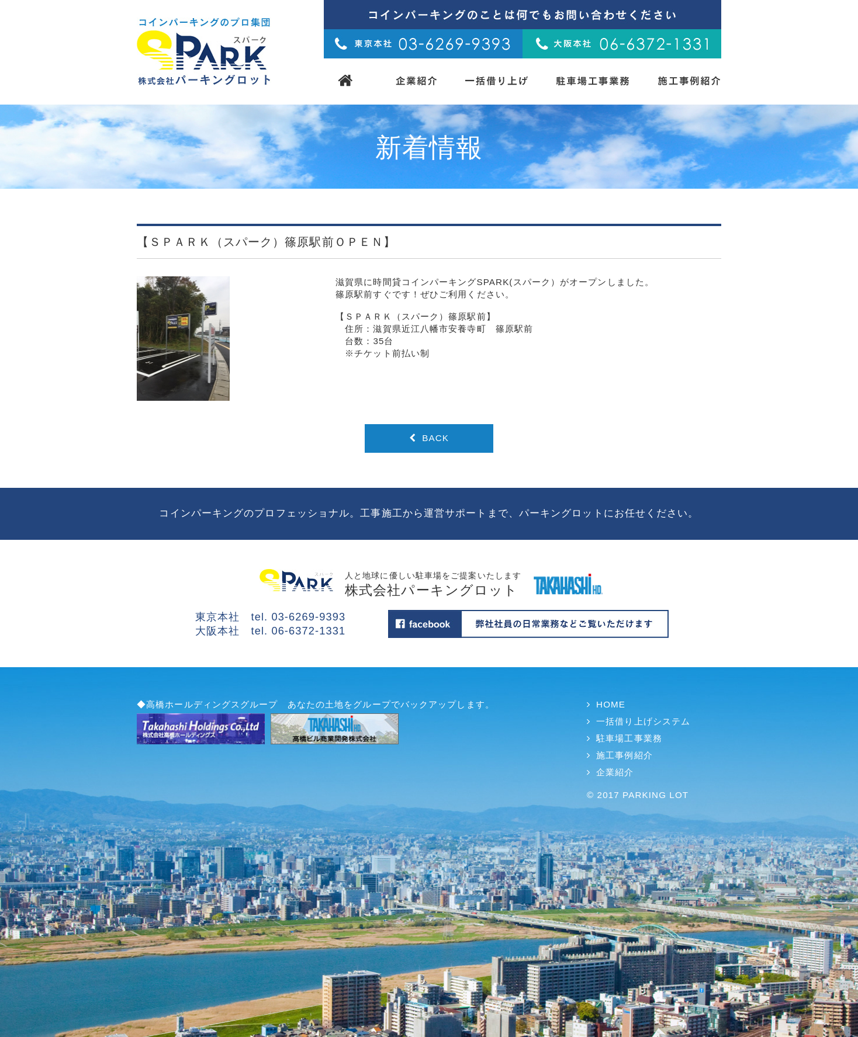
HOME (610, 704)
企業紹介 (615, 772)
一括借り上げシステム (643, 721)
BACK (429, 438)
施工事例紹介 (624, 755)
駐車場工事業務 (629, 738)
